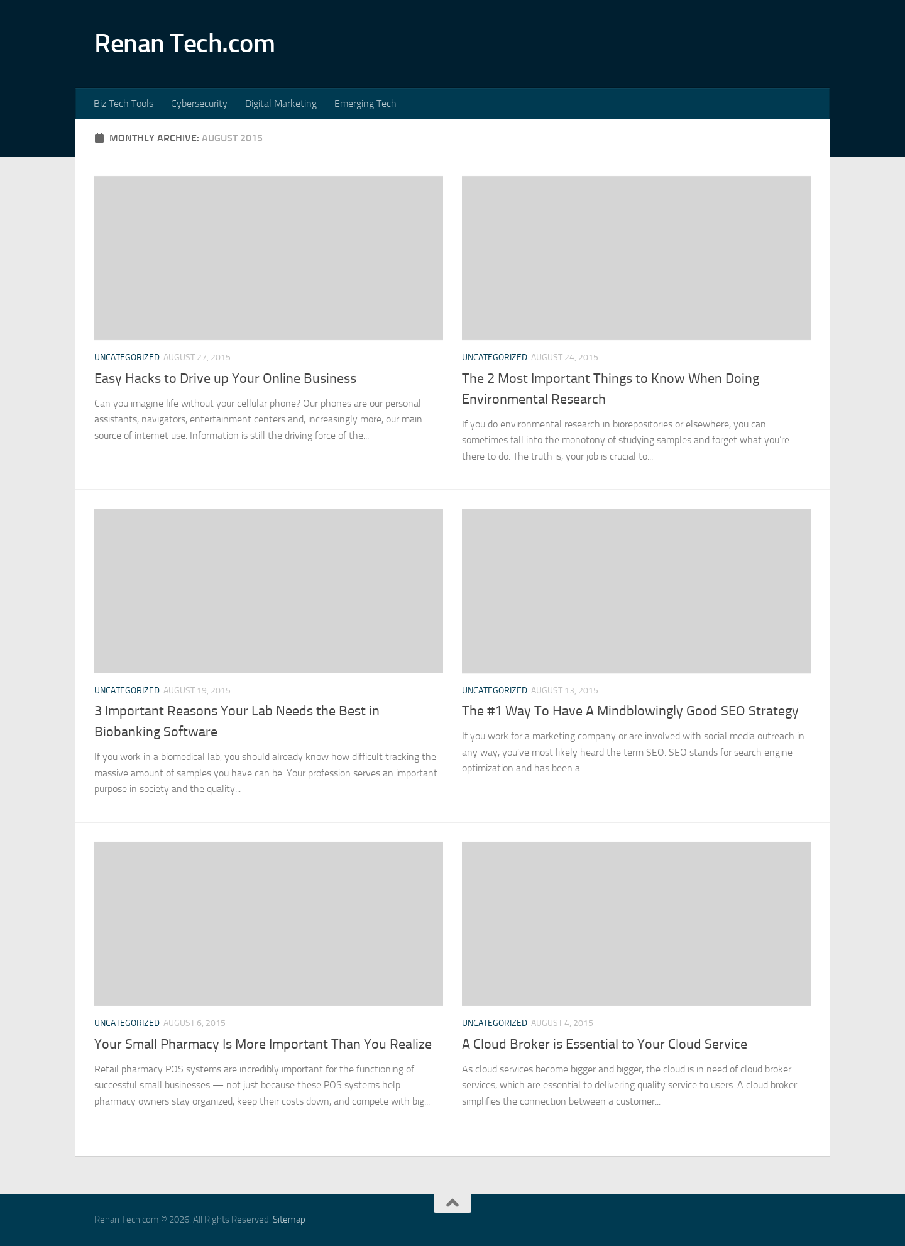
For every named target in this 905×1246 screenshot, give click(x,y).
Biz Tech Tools (123, 103)
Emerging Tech (365, 103)
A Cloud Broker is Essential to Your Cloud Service (604, 1044)
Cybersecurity (199, 103)
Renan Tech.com (184, 43)
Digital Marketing (281, 103)
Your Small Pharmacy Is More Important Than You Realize (263, 1044)
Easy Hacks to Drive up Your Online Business (225, 378)
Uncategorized (127, 357)
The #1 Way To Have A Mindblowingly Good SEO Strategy (630, 711)
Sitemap (289, 1219)
